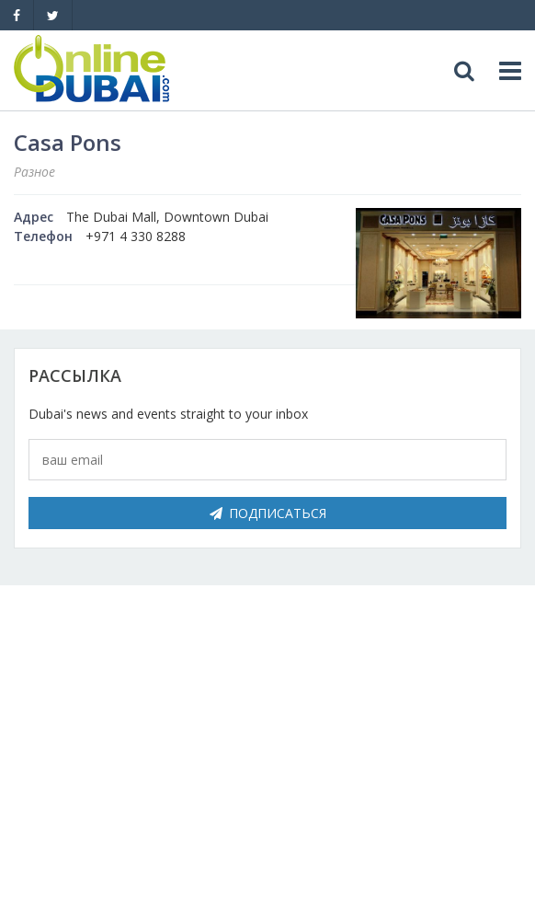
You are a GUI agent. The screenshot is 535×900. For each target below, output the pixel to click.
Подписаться (268, 513)
